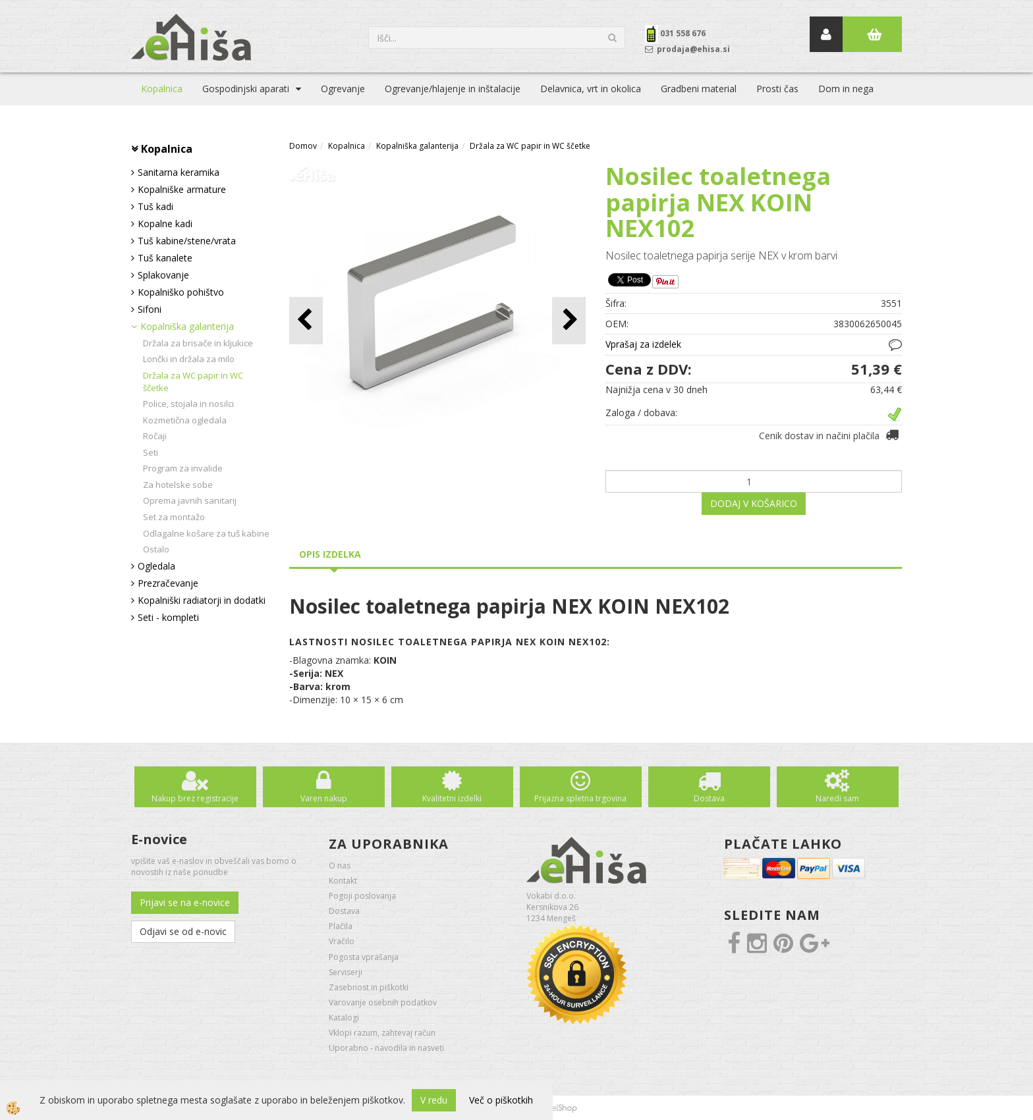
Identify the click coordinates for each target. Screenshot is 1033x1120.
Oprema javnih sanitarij (190, 500)
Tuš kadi (155, 206)
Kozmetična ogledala (185, 420)
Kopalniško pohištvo (181, 292)
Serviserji (345, 972)
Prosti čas (777, 88)
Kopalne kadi (165, 223)
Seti (150, 452)
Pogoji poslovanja (362, 895)
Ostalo (156, 549)
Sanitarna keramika (178, 172)
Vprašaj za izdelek (643, 344)
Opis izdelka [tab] (330, 554)
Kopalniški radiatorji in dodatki (201, 600)
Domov (303, 145)
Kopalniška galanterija (187, 326)
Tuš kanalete (165, 258)
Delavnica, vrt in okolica (590, 88)
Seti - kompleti (168, 617)
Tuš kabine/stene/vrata (187, 240)
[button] (569, 320)
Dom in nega (846, 88)
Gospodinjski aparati (245, 88)
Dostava (709, 798)
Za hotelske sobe (178, 485)
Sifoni (149, 309)
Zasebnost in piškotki (368, 987)
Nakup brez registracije (195, 798)
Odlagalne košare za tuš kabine (206, 533)
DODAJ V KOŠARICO (753, 503)
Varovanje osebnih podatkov (383, 1002)
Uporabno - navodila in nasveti (386, 1047)
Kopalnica (161, 88)
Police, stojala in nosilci (188, 404)
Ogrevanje (343, 88)
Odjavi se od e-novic (183, 931)
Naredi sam (837, 798)
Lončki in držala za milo (189, 359)
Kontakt (343, 880)
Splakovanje (163, 275)
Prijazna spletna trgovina (580, 798)
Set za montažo (174, 517)
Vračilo (341, 941)
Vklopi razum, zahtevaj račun (382, 1032)
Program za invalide (183, 468)
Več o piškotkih (501, 1100)
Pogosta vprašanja (364, 957)
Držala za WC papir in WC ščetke (193, 381)
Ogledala (156, 566)
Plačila (340, 926)
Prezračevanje (168, 583)
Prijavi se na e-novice (185, 902)
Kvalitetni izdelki (452, 798)
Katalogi (344, 1017)
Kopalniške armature (182, 189)
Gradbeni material (699, 88)
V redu (433, 1100)
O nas (339, 865)
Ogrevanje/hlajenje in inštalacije (452, 88)
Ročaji (155, 436)
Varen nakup (323, 798)
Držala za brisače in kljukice (198, 343)
